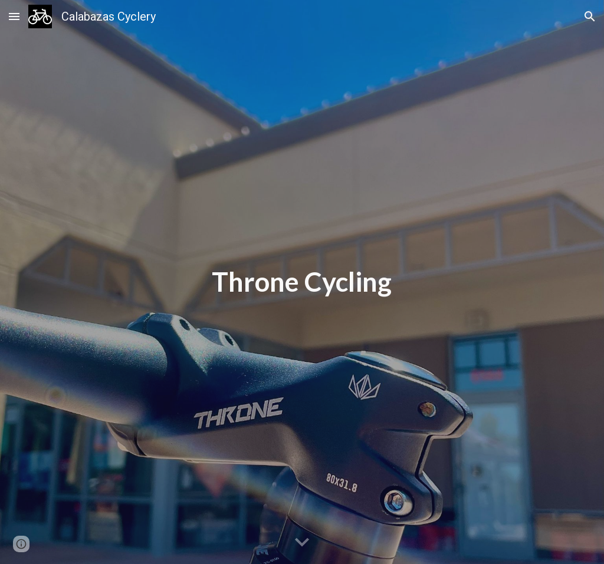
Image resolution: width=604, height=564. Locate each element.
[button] (14, 16)
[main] (301, 282)
